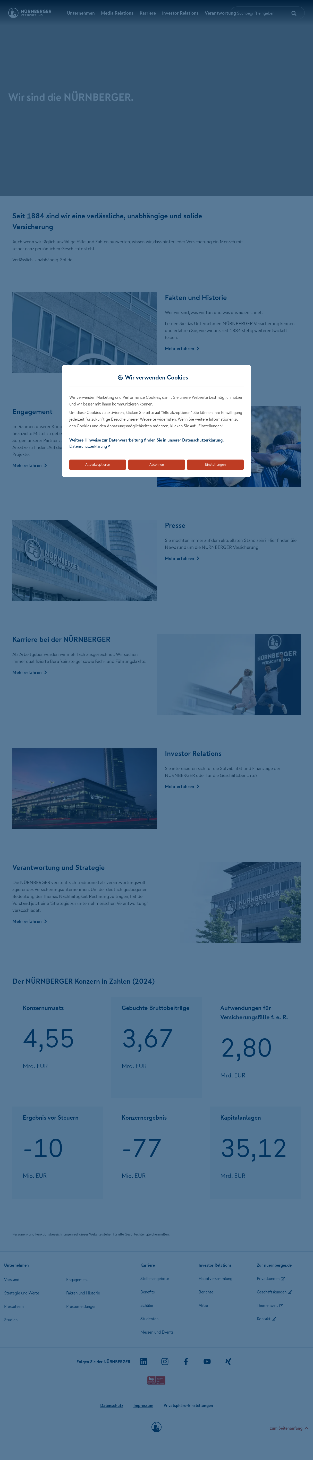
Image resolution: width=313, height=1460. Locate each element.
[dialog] (156, 421)
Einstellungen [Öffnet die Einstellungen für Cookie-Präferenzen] (215, 464)
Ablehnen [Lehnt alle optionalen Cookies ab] (156, 464)
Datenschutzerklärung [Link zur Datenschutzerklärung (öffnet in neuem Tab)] (88, 446)
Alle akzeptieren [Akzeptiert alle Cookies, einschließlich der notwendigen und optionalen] (97, 464)
